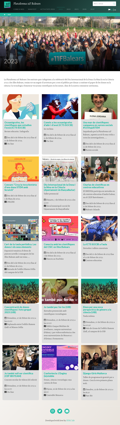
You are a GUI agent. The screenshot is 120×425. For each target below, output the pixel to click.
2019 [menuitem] (92, 9)
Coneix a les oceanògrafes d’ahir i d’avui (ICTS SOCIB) (58, 123)
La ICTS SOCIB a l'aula (95, 244)
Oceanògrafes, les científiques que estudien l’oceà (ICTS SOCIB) (17, 125)
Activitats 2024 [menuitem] (47, 9)
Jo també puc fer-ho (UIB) (57, 307)
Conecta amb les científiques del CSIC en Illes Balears (59, 245)
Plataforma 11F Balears (27, 4)
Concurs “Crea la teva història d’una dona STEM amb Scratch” (20, 187)
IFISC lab (70, 420)
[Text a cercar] (104, 3)
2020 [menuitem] (85, 9)
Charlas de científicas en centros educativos (96, 186)
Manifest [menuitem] (32, 9)
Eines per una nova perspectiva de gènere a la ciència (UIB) (97, 310)
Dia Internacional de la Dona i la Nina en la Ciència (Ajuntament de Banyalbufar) (59, 187)
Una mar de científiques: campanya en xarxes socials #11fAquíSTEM (98, 125)
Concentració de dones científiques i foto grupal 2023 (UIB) (17, 310)
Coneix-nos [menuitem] (19, 9)
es (115, 9)
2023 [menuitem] (61, 9)
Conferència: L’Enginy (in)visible (55, 374)
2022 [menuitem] (69, 9)
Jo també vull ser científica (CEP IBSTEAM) (18, 374)
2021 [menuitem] (77, 9)
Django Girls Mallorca (95, 373)
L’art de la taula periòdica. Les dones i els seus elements (20, 245)
